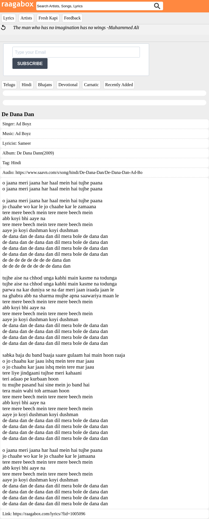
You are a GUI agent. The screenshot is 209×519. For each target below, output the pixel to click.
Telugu (9, 84)
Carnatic (91, 84)
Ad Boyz (23, 124)
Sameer (24, 143)
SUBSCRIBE (30, 63)
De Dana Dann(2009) (35, 153)
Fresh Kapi (48, 18)
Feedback (72, 18)
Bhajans (45, 84)
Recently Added (119, 84)
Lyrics (8, 18)
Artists (26, 18)
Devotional (67, 84)
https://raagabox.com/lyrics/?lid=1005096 (49, 513)
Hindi (26, 84)
